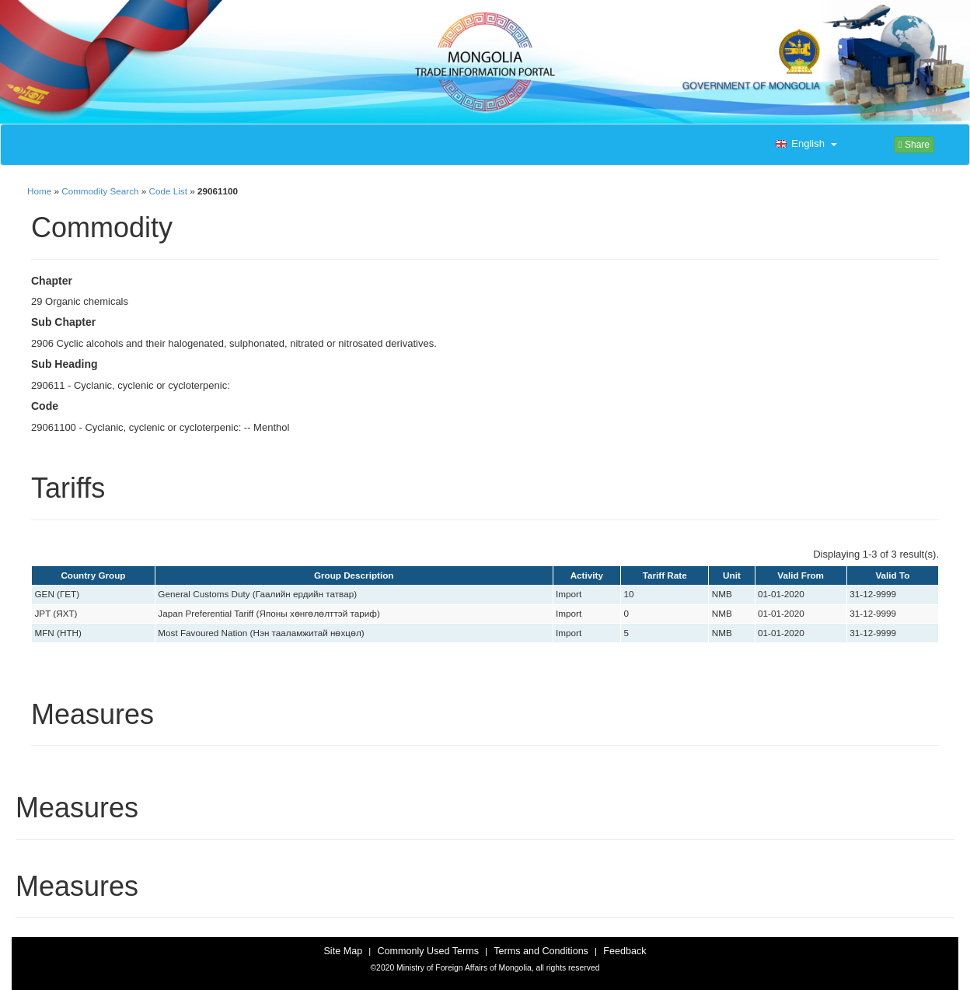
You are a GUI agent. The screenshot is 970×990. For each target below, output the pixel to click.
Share (914, 144)
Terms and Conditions (541, 951)
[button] (804, 144)
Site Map (342, 951)
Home (39, 191)
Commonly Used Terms (427, 951)
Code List (168, 191)
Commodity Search (99, 191)
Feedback (624, 951)
